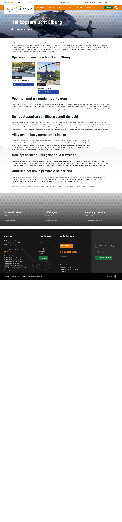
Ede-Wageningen (49, 181)
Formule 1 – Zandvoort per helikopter (15, 268)
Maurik (76, 181)
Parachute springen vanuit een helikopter (69, 270)
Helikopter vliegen (65, 263)
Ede (42, 181)
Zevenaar (86, 186)
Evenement (77, 2)
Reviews (69, 7)
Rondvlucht (41, 7)
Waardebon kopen (65, 2)
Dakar (29, 181)
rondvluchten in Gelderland (37, 179)
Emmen (22, 179)
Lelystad (15, 179)
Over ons (79, 7)
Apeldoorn (94, 179)
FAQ (100, 2)
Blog (106, 2)
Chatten (28, 2)
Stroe (54, 186)
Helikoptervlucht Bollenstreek (13, 266)
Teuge (59, 186)
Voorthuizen (69, 186)
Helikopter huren (65, 261)
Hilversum (95, 177)
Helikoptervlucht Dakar (11, 264)
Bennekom (23, 181)
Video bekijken (66, 246)
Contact (88, 7)
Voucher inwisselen (89, 2)
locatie (49, 249)
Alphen (88, 179)
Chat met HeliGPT (12, 250)
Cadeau (60, 7)
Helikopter (63, 257)
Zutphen (92, 186)
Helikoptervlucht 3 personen (13, 258)
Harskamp (102, 177)
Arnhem (101, 179)
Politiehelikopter (65, 265)
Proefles (51, 7)
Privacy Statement (37, 276)
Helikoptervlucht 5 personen (13, 262)
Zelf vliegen (8, 270)
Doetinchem (35, 181)
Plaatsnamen (8, 255)
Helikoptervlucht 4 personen (13, 260)
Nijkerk (43, 186)
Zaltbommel (78, 186)
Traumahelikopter (65, 267)
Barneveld (15, 181)
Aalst (82, 179)
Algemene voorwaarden (26, 276)
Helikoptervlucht (21, 29)
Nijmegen (49, 186)
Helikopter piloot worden (68, 259)
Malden (70, 181)
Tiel (64, 186)
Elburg (57, 181)
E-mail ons (10, 252)
